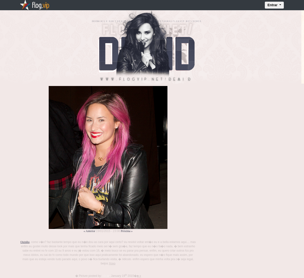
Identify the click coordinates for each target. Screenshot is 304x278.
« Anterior (89, 231)
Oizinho (25, 242)
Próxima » (127, 231)
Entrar (272, 5)
